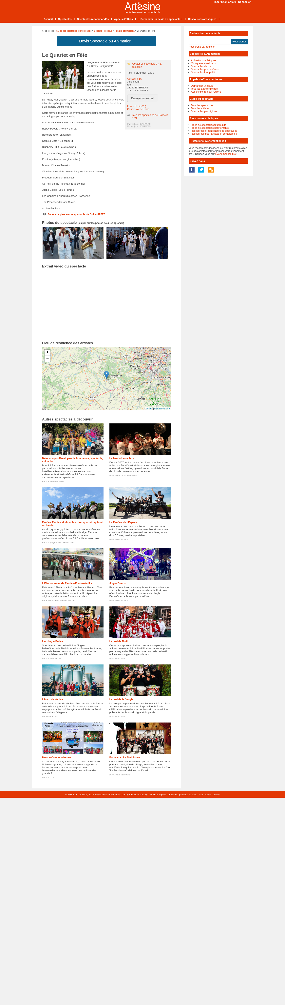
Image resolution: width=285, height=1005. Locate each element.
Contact (216, 794)
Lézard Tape (119, 658)
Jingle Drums (117, 583)
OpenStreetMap (162, 408)
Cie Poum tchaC (121, 539)
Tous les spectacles (202, 105)
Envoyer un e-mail (142, 98)
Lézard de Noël (118, 641)
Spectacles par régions (204, 111)
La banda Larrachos (121, 458)
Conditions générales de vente (182, 794)
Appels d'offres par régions (206, 91)
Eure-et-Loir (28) (136, 106)
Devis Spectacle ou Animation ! (106, 41)
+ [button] (47, 353)
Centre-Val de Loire (138, 109)
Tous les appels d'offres (204, 88)
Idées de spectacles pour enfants (210, 127)
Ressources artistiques (202, 19)
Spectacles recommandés (93, 19)
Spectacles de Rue (103, 31)
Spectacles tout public (203, 72)
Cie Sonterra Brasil (55, 481)
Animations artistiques (203, 60)
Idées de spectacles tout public (208, 124)
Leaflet (149, 408)
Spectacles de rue (201, 66)
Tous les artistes (200, 108)
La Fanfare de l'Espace (123, 522)
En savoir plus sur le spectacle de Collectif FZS (76, 214)
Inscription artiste (225, 1)
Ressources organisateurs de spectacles (214, 130)
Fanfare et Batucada (125, 31)
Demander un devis (202, 85)
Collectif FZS (134, 78)
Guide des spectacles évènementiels (73, 31)
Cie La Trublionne (121, 774)
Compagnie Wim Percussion (60, 542)
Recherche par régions (202, 46)
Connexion (244, 1)
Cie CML (50, 777)
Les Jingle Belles (52, 641)
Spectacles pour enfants (204, 69)
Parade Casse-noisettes (56, 757)
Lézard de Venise (52, 699)
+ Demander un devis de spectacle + (160, 19)
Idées (208, 794)
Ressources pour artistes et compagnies (214, 133)
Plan (201, 794)
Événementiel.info (225, 153)
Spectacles (65, 19)
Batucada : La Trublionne (124, 757)
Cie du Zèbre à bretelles (125, 475)
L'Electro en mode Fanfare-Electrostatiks (67, 583)
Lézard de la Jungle (121, 699)
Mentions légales (157, 794)
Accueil (48, 19)
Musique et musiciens (203, 63)
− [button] (47, 359)
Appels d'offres (123, 19)
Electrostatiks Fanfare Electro (60, 600)
